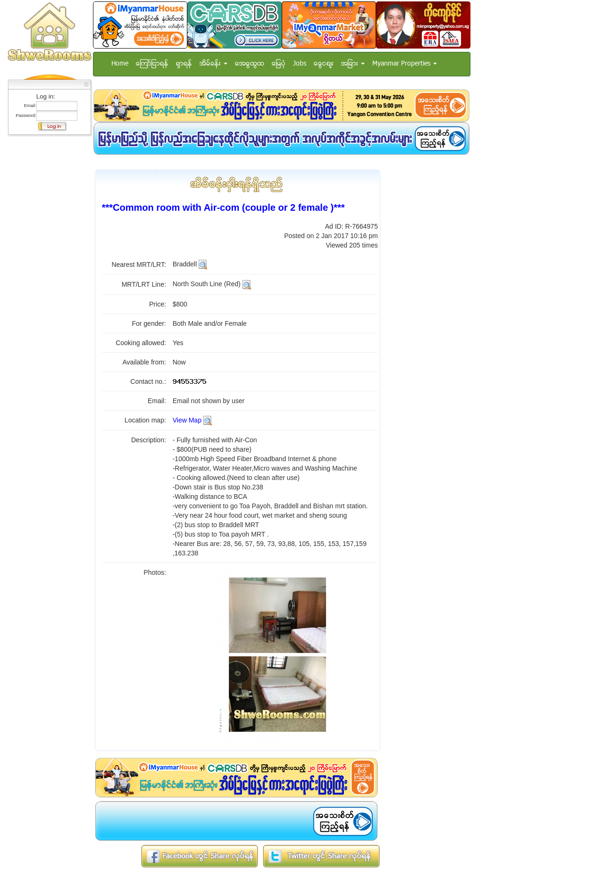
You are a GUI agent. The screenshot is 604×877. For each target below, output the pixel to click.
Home (119, 64)
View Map (187, 420)
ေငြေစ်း (324, 64)
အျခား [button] (353, 64)
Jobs (299, 64)
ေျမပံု (278, 64)
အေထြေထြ (249, 64)
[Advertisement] (46, 280)
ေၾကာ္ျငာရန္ (152, 64)
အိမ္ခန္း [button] (213, 64)
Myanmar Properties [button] (404, 64)
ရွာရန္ (184, 64)
